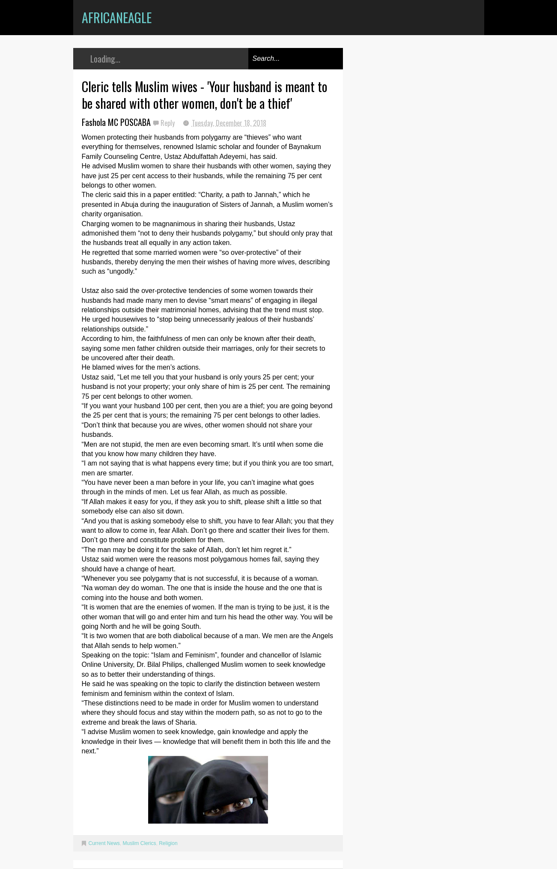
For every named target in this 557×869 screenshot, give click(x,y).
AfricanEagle (117, 17)
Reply (168, 123)
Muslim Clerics (139, 843)
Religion (168, 843)
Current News (104, 843)
